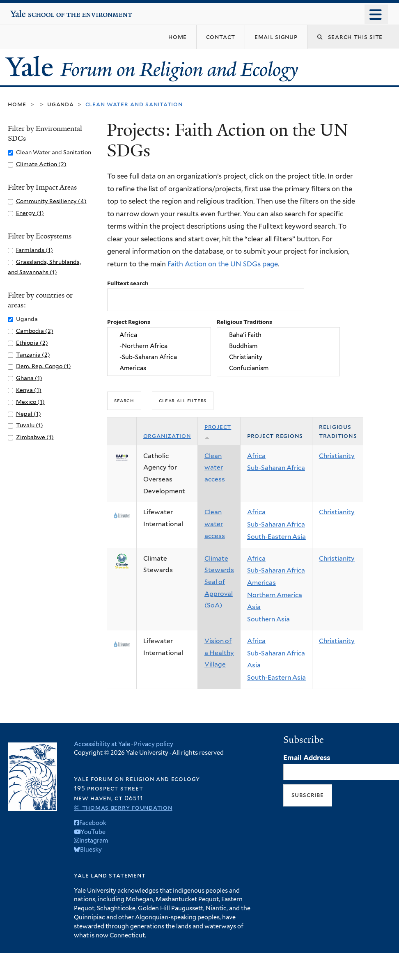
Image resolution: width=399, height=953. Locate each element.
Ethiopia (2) (32, 342)
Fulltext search (128, 283)
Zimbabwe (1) (35, 437)
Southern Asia (268, 619)
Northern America (274, 595)
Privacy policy (153, 743)
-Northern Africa (159, 345)
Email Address (306, 758)
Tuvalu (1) (29, 425)
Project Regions (128, 321)
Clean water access (214, 467)
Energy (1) (30, 213)
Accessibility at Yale (102, 743)
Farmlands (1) (34, 250)
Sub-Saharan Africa (276, 468)
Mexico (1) (30, 402)
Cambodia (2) (34, 331)
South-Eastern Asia (276, 537)
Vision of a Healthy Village (219, 652)
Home (17, 104)
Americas (159, 368)
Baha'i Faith (278, 334)
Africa (159, 334)
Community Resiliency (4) (51, 201)
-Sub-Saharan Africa (159, 356)
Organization (167, 436)
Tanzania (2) (33, 354)
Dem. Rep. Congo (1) (43, 366)
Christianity (278, 356)
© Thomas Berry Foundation (123, 807)
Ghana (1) (29, 378)
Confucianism (278, 368)
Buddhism (278, 345)
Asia (254, 607)
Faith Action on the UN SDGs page (222, 264)
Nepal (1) (28, 413)
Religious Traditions (244, 321)
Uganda (60, 104)
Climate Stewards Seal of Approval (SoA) (219, 581)
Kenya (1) (28, 390)
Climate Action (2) (41, 164)
